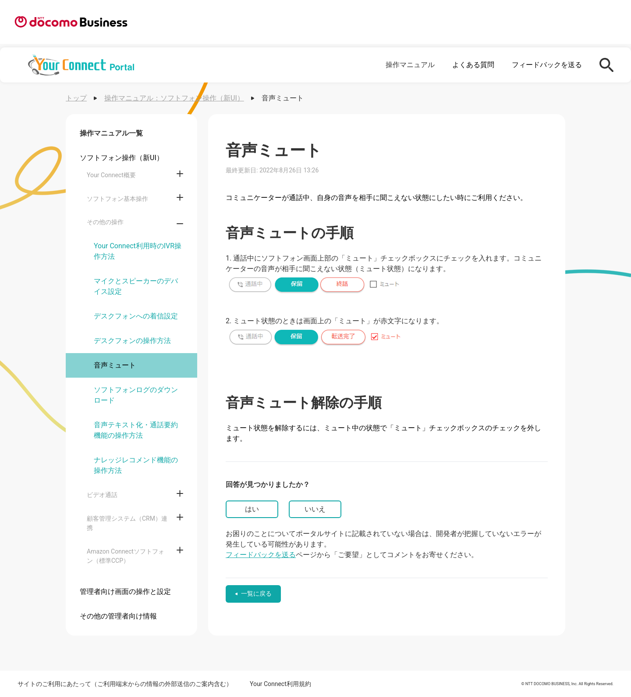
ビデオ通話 (102, 494)
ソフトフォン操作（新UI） (121, 158)
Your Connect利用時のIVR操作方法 (137, 251)
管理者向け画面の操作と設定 (125, 591)
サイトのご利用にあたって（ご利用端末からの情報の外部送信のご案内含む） (125, 683)
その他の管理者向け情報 (118, 616)
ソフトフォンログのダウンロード (136, 395)
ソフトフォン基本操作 (117, 198)
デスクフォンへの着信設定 (136, 316)
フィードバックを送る (547, 65)
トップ (76, 98)
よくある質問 (473, 65)
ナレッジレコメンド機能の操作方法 (136, 465)
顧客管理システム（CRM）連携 (127, 523)
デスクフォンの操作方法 (132, 340)
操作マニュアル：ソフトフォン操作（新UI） (174, 98)
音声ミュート (115, 365)
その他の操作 (105, 221)
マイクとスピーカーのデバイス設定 (136, 286)
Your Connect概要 (111, 175)
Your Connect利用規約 (280, 683)
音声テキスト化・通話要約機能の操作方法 (136, 430)
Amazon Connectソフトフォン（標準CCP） (125, 556)
